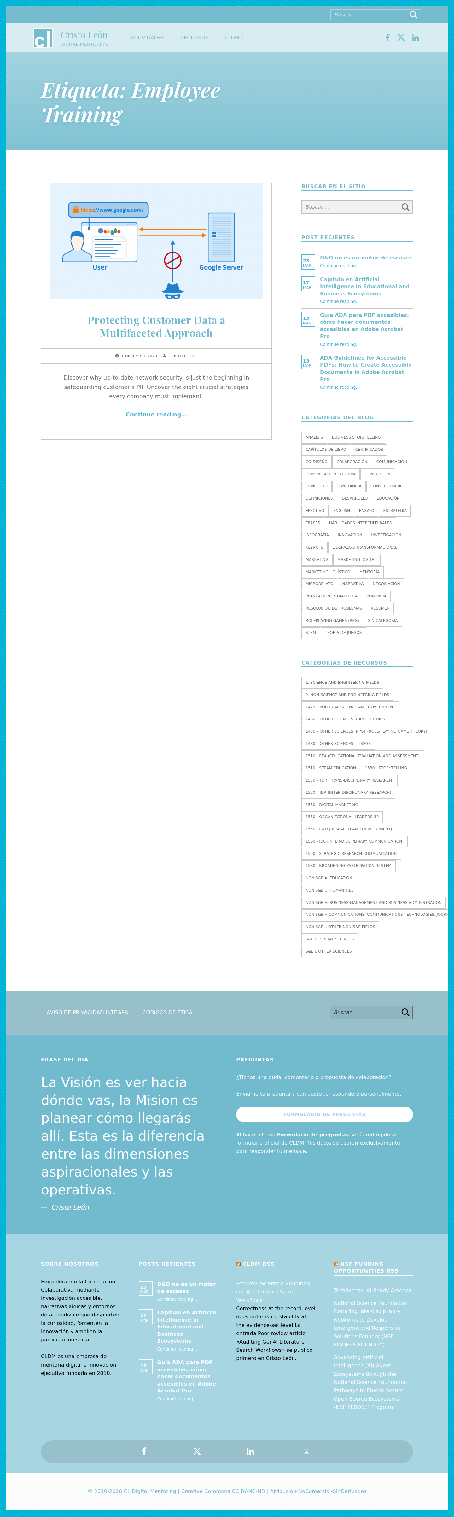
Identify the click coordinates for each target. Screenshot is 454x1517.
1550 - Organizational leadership (342, 817)
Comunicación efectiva (331, 474)
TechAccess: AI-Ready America (373, 1290)
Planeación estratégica (332, 596)
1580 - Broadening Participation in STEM (348, 865)
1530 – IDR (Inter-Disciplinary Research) (348, 792)
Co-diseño (317, 462)
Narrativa (353, 584)
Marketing (317, 559)
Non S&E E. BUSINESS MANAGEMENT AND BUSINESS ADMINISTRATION (374, 902)
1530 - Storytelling (386, 768)
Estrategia (395, 511)
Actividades (147, 38)
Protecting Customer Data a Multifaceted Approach (156, 326)
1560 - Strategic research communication (351, 853)
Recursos (194, 38)
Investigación (386, 535)
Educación (388, 498)
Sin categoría (383, 621)
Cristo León (84, 34)
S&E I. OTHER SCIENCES (329, 951)
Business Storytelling (356, 437)
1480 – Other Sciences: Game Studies (345, 719)
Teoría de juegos (343, 633)
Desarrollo (355, 498)
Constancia (348, 486)
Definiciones (319, 498)
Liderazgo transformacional (364, 547)
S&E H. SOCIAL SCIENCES (330, 939)
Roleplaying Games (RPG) (332, 621)
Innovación (350, 535)
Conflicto (317, 486)
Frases (313, 523)
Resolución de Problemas (334, 608)
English (341, 511)
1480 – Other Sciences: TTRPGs (338, 743)
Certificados (369, 449)
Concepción (377, 474)
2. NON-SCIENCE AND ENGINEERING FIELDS (347, 695)
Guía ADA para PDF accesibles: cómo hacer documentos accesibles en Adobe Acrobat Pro (186, 1376)
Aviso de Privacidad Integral (89, 1012)
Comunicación (391, 462)
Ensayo (366, 511)
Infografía (317, 535)
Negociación (386, 584)
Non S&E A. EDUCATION (329, 878)
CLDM (231, 38)
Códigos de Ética (167, 1012)
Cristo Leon (182, 356)
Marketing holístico (328, 572)
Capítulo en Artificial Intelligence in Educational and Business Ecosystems (365, 286)
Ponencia (377, 596)
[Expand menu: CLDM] (242, 37)
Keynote (314, 547)
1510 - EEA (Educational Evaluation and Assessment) (363, 756)
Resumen (380, 608)
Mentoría (369, 572)
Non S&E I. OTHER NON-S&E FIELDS (340, 927)
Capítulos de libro (326, 449)
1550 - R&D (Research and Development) (349, 829)
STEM (311, 633)
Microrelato (319, 584)
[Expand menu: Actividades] (168, 37)
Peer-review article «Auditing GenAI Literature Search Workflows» (273, 1292)
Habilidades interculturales (360, 523)
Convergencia (385, 486)
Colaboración (351, 462)
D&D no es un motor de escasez (366, 258)
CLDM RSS (259, 1264)
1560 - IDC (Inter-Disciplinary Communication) (355, 841)
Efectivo (315, 511)
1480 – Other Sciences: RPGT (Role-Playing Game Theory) (366, 731)
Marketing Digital (356, 559)
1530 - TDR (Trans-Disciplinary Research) (349, 780)
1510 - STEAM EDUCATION (331, 768)
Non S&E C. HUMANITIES (330, 890)
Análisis (314, 437)
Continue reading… (156, 414)
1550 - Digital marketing (332, 805)
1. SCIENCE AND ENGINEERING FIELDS (342, 682)
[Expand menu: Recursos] (212, 37)
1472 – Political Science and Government (350, 707)
